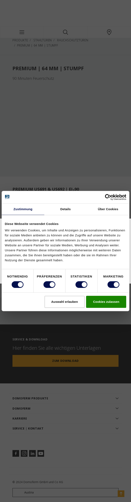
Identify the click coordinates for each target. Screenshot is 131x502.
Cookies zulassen (106, 301)
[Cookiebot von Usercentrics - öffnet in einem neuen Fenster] (108, 197)
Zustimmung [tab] (23, 209)
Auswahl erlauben (64, 301)
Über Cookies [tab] (108, 209)
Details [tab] (65, 209)
